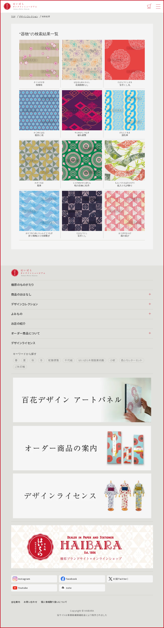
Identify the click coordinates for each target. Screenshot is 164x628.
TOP (13, 16)
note (66, 588)
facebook (69, 579)
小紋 (112, 360)
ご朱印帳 (20, 367)
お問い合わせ (30, 601)
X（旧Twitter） (118, 579)
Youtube (20, 587)
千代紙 (69, 360)
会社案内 (15, 601)
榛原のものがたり (22, 284)
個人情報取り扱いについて (54, 601)
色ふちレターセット (131, 360)
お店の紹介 (18, 323)
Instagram (21, 579)
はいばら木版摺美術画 (91, 360)
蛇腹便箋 (53, 360)
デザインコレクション (28, 16)
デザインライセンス (23, 343)
